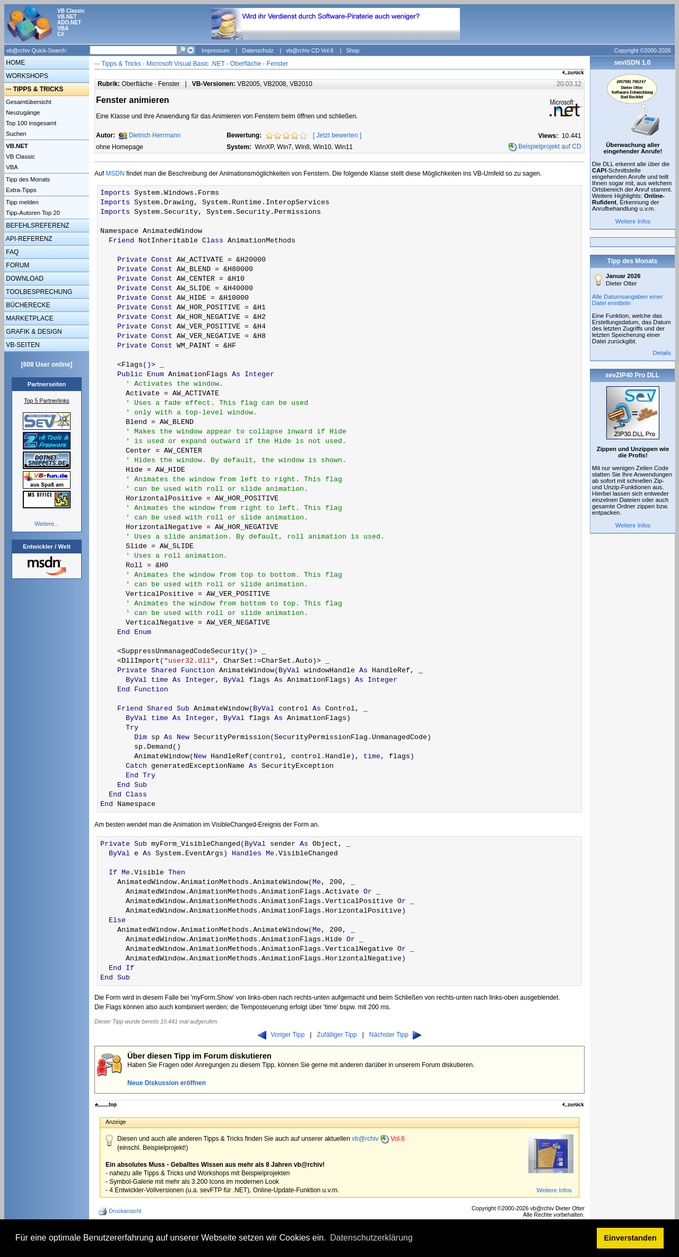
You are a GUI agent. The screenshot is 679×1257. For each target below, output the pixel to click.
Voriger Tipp (281, 1034)
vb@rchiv (378, 1138)
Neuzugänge (22, 112)
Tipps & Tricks (121, 63)
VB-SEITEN (22, 345)
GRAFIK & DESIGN (33, 331)
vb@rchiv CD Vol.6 (310, 50)
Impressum (216, 50)
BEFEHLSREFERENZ (36, 225)
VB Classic (19, 156)
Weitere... (46, 524)
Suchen (15, 134)
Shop (352, 50)
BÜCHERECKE (27, 305)
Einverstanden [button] (630, 1238)
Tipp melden (21, 202)
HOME (14, 62)
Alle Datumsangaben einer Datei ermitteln (627, 299)
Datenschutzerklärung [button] (371, 1237)
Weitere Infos (554, 1190)
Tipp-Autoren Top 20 (32, 213)
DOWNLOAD (23, 278)
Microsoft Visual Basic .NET (185, 63)
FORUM (16, 265)
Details (661, 353)
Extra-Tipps (20, 190)
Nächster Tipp (395, 1034)
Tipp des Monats (27, 179)
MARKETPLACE (29, 318)
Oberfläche (246, 63)
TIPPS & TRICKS (38, 89)
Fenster (277, 63)
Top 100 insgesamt (30, 123)
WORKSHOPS (26, 76)
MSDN (115, 173)
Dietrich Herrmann (154, 135)
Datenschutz (257, 50)
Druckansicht (121, 1211)
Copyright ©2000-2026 (642, 50)
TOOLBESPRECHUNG (38, 292)
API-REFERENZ (28, 238)
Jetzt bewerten (337, 135)
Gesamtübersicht (27, 102)
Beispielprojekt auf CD (549, 146)
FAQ (11, 252)
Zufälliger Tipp (336, 1034)
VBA (11, 167)
